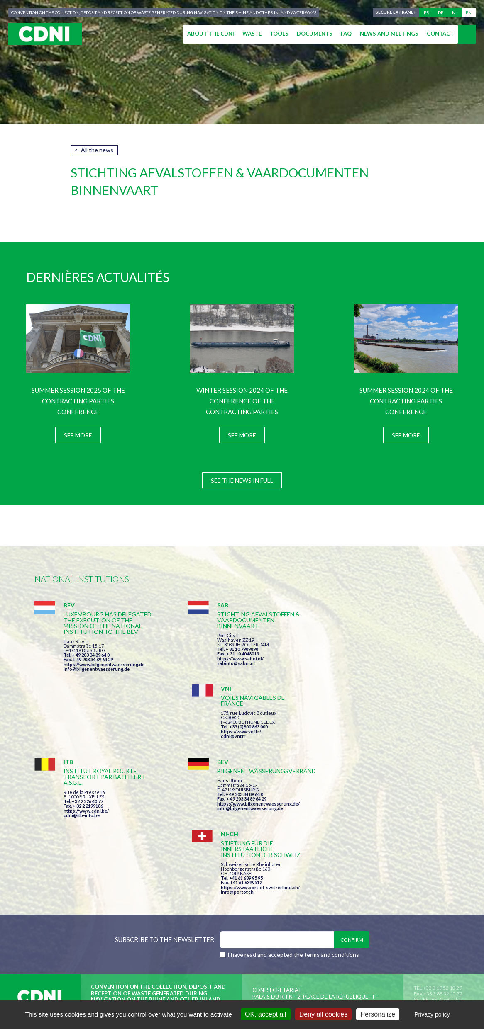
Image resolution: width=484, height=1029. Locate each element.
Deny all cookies (323, 1014)
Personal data (302, 908)
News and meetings (389, 33)
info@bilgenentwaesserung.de (97, 674)
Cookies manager (363, 908)
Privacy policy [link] (432, 1014)
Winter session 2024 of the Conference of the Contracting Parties (242, 400)
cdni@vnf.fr (359, 652)
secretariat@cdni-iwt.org (438, 869)
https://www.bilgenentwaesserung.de (104, 670)
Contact (440, 33)
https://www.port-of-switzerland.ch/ (386, 754)
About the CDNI (210, 33)
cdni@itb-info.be (82, 754)
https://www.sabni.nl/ (228, 658)
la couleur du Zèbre (163, 923)
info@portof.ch (363, 758)
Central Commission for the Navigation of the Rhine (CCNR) (130, 908)
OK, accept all (265, 1014)
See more (78, 435)
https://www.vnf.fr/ (367, 648)
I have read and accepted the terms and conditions (293, 821)
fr (426, 12)
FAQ (346, 33)
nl (454, 12)
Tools (279, 33)
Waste (252, 33)
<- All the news (93, 149)
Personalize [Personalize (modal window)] (377, 1014)
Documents (314, 33)
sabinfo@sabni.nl (224, 663)
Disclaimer (253, 908)
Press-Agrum (95, 923)
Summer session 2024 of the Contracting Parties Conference (406, 400)
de (440, 12)
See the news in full (242, 480)
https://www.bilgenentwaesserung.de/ (246, 742)
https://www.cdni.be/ (86, 749)
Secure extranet (395, 12)
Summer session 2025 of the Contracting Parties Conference (78, 400)
